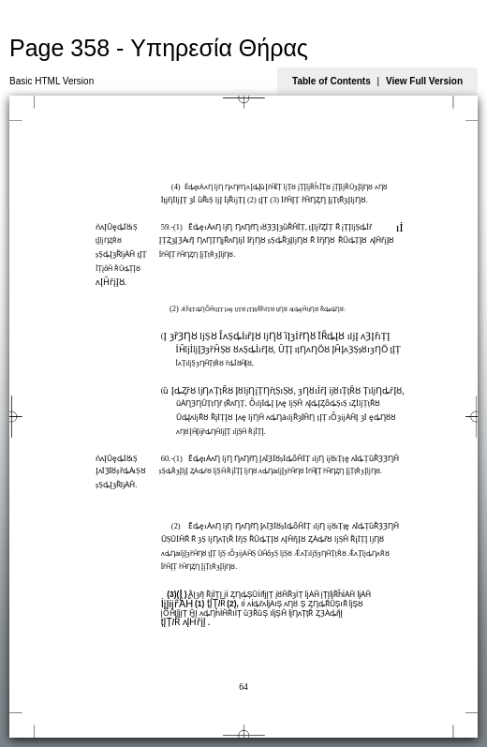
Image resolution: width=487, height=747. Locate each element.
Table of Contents (331, 81)
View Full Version (424, 81)
